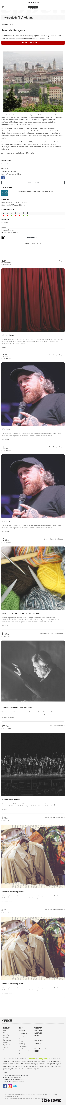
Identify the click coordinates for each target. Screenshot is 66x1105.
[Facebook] (3, 177)
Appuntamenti (24, 1051)
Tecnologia (22, 1044)
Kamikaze (6, 429)
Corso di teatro (8, 335)
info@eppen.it (15, 1075)
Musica (4, 718)
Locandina (4, 222)
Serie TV (6, 1035)
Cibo (21, 1028)
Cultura (6, 1028)
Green (21, 1048)
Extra (21, 1036)
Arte (4, 1030)
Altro (20, 1053)
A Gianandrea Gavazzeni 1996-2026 (17, 708)
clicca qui (21, 1081)
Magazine (38, 1041)
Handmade (23, 1046)
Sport (21, 1041)
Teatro (5, 1047)
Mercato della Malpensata (13, 892)
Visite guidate (7, 24)
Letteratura (7, 1040)
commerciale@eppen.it (16, 1079)
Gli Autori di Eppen (40, 1050)
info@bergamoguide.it (13, 174)
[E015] (15, 1086)
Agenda (37, 1043)
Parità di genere (38, 1034)
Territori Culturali (38, 1029)
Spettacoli (5, 439)
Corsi (4, 347)
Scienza (5, 1050)
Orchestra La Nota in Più (12, 800)
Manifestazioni (7, 902)
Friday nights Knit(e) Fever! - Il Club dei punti (21, 614)
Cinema (6, 1033)
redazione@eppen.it (16, 1077)
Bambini (22, 1031)
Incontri (5, 625)
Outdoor (23, 1034)
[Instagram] (10, 1086)
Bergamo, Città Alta (7, 230)
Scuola (21, 1039)
